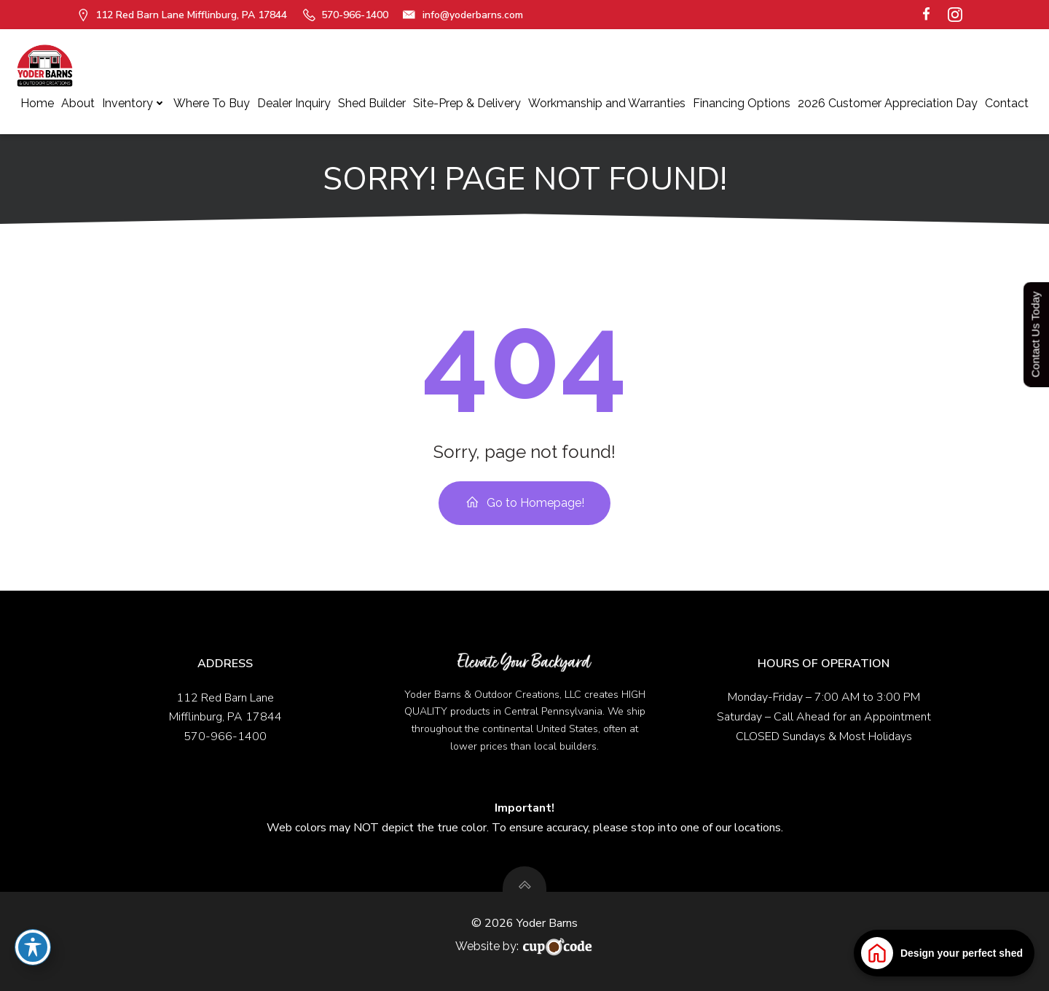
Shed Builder (372, 103)
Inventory (134, 103)
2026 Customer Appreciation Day (888, 103)
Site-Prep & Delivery (467, 103)
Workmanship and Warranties (606, 103)
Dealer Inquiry (294, 103)
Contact (1007, 103)
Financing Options (741, 103)
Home (37, 103)
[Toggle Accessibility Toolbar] (32, 947)
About (78, 103)
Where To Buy (211, 103)
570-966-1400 (225, 736)
